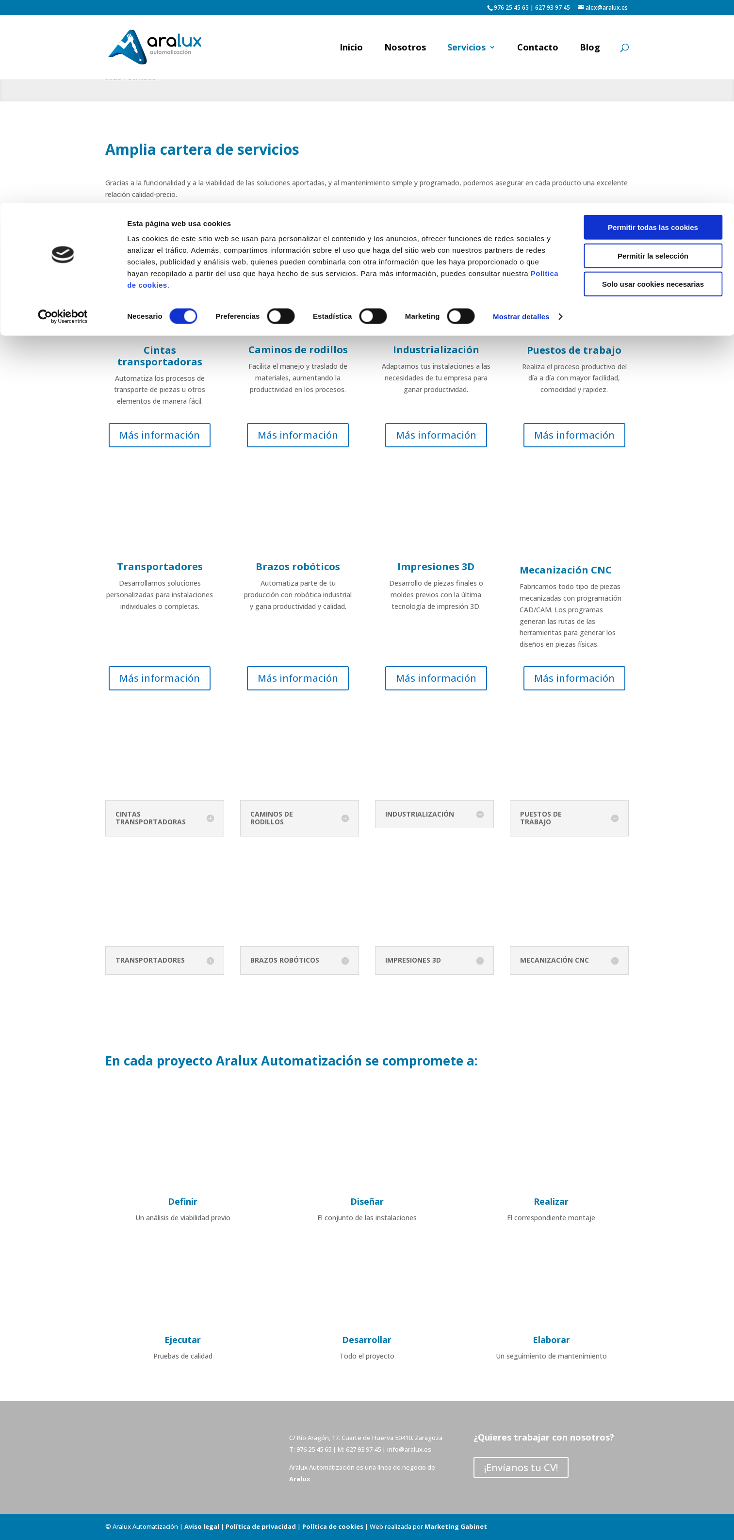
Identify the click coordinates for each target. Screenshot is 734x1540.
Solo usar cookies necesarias (653, 81)
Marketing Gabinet (455, 1526)
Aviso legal (201, 1526)
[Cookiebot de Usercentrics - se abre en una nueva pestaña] (62, 113)
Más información (159, 435)
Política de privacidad (261, 1526)
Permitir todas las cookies (653, 24)
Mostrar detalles (521, 113)
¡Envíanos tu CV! (521, 1467)
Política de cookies (332, 1526)
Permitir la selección (653, 53)
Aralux (299, 1478)
